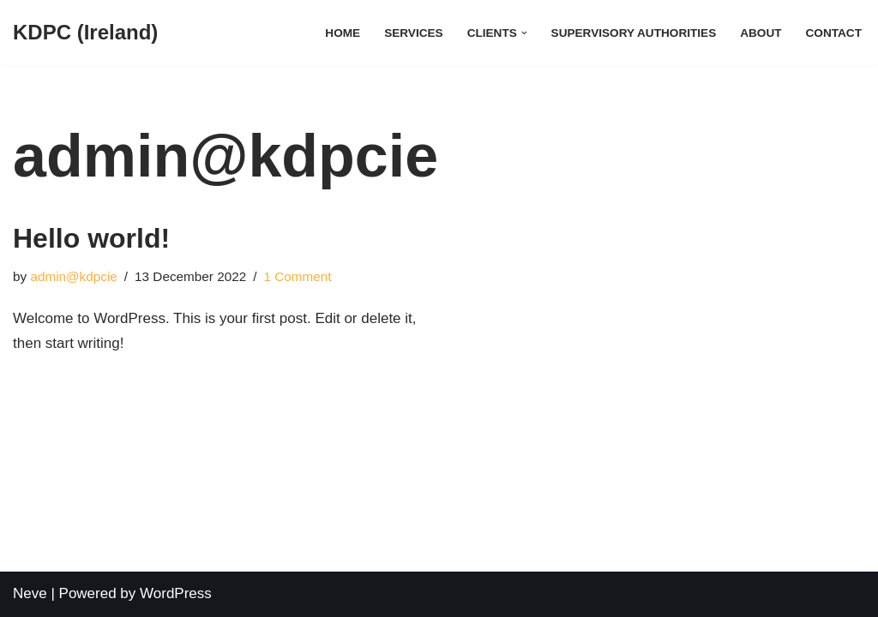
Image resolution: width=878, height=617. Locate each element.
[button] (524, 33)
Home (342, 33)
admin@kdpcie (73, 276)
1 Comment (297, 276)
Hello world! (91, 238)
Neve (30, 593)
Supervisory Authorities (634, 33)
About (760, 33)
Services (413, 33)
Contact (834, 33)
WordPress (176, 593)
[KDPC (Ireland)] (85, 33)
